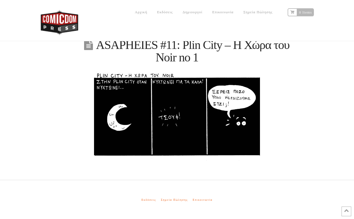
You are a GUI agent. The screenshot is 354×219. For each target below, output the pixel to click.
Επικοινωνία (203, 199)
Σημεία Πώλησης (174, 199)
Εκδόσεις (148, 199)
